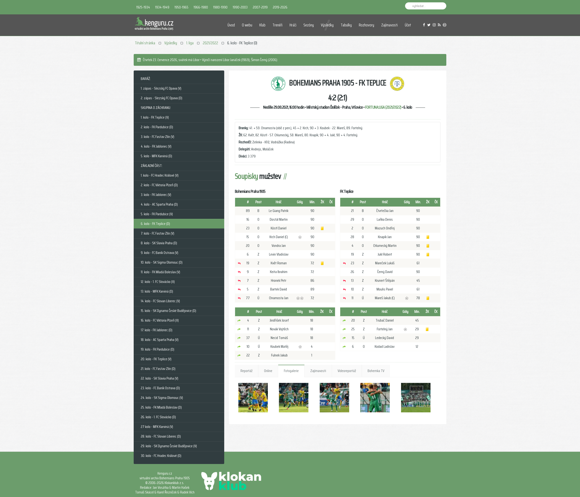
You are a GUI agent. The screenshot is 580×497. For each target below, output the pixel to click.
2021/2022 (210, 43)
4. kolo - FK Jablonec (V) (156, 146)
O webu (247, 25)
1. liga (190, 43)
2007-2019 (260, 7)
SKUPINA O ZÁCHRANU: (156, 108)
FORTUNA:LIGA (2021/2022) (383, 107)
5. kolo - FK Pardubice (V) (157, 214)
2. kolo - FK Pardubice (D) (157, 127)
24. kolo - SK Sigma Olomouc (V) (162, 398)
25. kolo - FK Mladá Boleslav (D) (161, 407)
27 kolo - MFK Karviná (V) (157, 427)
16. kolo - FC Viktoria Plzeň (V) (160, 320)
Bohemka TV (376, 371)
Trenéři (277, 25)
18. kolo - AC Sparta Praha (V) (159, 340)
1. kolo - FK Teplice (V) (155, 117)
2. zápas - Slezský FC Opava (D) (161, 98)
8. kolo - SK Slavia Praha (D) (159, 243)
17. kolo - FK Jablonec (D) (156, 330)
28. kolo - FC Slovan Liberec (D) (161, 436)
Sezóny (308, 25)
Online (268, 371)
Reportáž (246, 371)
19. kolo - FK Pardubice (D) (157, 349)
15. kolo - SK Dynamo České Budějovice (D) (168, 311)
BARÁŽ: (146, 79)
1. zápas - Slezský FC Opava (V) (161, 88)
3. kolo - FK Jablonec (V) (156, 195)
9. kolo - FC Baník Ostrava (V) (159, 253)
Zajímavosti (389, 25)
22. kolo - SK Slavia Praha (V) (159, 378)
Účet (408, 25)
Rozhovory (366, 25)
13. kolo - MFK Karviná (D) (157, 291)
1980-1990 (220, 7)
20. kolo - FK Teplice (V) (156, 359)
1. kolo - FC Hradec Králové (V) (159, 175)
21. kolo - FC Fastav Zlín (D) (158, 369)
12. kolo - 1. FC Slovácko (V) (158, 282)
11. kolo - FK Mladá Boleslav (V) (160, 272)
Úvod (231, 25)
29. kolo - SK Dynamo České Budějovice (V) (169, 446)
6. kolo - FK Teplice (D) (155, 224)
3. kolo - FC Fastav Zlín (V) (157, 137)
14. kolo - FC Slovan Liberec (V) (160, 301)
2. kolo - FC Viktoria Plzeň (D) (159, 185)
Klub (262, 25)
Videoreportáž (347, 371)
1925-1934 (143, 7)
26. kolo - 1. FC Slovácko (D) (158, 417)
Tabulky (346, 25)
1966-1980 (201, 7)
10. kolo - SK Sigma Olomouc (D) (161, 262)
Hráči (293, 25)
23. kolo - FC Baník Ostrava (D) (160, 388)
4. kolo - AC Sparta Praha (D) (159, 204)
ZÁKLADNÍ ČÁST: (151, 166)
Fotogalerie (291, 371)
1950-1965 (181, 7)
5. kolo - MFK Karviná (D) (156, 156)
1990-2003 (240, 7)
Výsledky (327, 25)
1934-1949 (162, 7)
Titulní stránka (145, 43)
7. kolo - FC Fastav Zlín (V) (157, 233)
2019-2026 (280, 7)
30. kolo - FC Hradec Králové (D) (161, 456)
